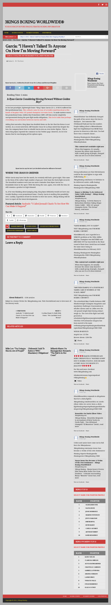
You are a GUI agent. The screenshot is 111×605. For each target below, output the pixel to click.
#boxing (77, 137)
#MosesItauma (96, 126)
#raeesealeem (96, 306)
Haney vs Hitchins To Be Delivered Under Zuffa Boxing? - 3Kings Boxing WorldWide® (89, 194)
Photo (78, 340)
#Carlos (85, 320)
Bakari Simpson (17, 226)
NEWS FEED (7, 40)
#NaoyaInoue (86, 445)
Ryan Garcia (32, 230)
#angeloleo (98, 303)
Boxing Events (17, 32)
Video (78, 381)
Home (6, 32)
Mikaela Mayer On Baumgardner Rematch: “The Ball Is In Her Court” (61, 351)
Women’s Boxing (32, 32)
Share (87, 159)
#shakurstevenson (81, 375)
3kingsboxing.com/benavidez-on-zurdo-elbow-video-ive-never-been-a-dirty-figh (89, 404)
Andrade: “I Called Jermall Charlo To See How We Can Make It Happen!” (37, 204)
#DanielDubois (79, 116)
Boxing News (31, 226)
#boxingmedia (91, 185)
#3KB (87, 139)
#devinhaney (100, 172)
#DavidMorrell (79, 234)
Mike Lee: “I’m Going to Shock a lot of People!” (16, 349)
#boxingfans (95, 252)
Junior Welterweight (15, 230)
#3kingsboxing (94, 139)
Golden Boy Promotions (49, 226)
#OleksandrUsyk (80, 124)
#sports (83, 185)
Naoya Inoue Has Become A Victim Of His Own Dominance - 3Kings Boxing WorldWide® (88, 462)
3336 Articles (30, 297)
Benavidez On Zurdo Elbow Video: (88, 413)
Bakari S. (11, 61)
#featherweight (79, 303)
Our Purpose (46, 32)
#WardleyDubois (80, 142)
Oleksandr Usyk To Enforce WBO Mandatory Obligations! (38, 350)
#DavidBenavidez (80, 249)
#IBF (103, 301)
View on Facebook (79, 159)
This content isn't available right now (89, 146)
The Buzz (16, 40)
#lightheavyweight (89, 318)
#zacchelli (91, 242)
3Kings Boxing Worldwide (89, 110)
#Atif (99, 318)
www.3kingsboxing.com (83, 371)
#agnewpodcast (94, 375)
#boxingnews (79, 187)
